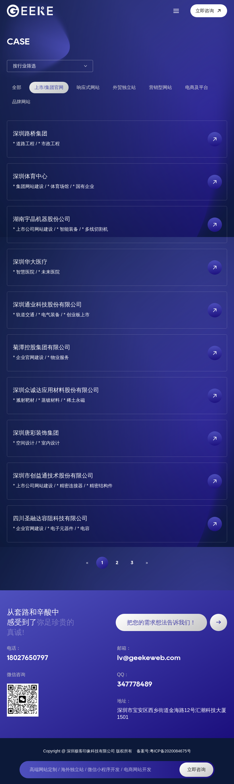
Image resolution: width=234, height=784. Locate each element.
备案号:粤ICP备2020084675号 (164, 751)
